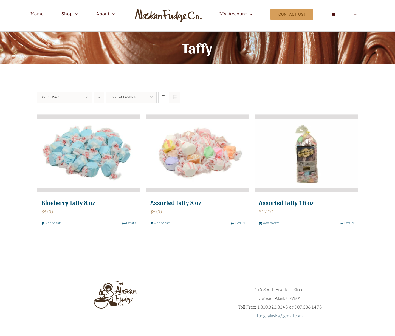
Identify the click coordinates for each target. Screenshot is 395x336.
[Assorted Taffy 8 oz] (197, 153)
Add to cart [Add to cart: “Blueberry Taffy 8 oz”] (53, 223)
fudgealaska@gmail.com (280, 316)
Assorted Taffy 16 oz (286, 202)
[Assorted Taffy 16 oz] (306, 153)
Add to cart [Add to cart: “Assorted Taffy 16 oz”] (271, 223)
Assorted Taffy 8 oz (175, 202)
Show (123, 97)
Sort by (50, 97)
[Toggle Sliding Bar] (355, 14)
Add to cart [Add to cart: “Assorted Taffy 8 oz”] (162, 223)
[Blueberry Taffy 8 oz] (88, 153)
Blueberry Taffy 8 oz (68, 202)
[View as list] (174, 97)
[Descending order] (99, 97)
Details (131, 223)
